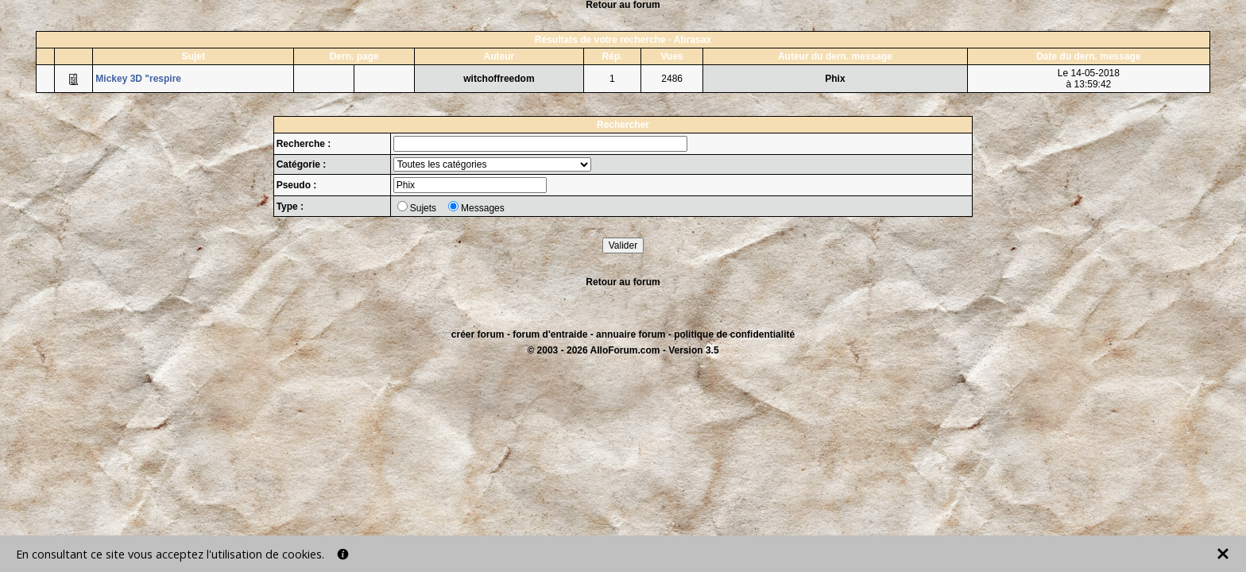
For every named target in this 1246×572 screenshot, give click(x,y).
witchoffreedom (498, 78)
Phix (835, 78)
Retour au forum (623, 282)
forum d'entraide (550, 334)
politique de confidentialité (734, 334)
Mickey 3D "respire (138, 78)
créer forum (478, 334)
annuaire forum (630, 334)
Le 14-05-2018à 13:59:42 (1089, 79)
